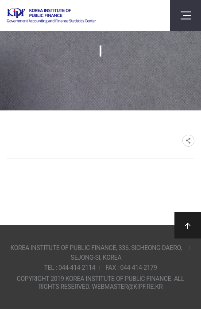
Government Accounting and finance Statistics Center (51, 15)
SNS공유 (188, 141)
